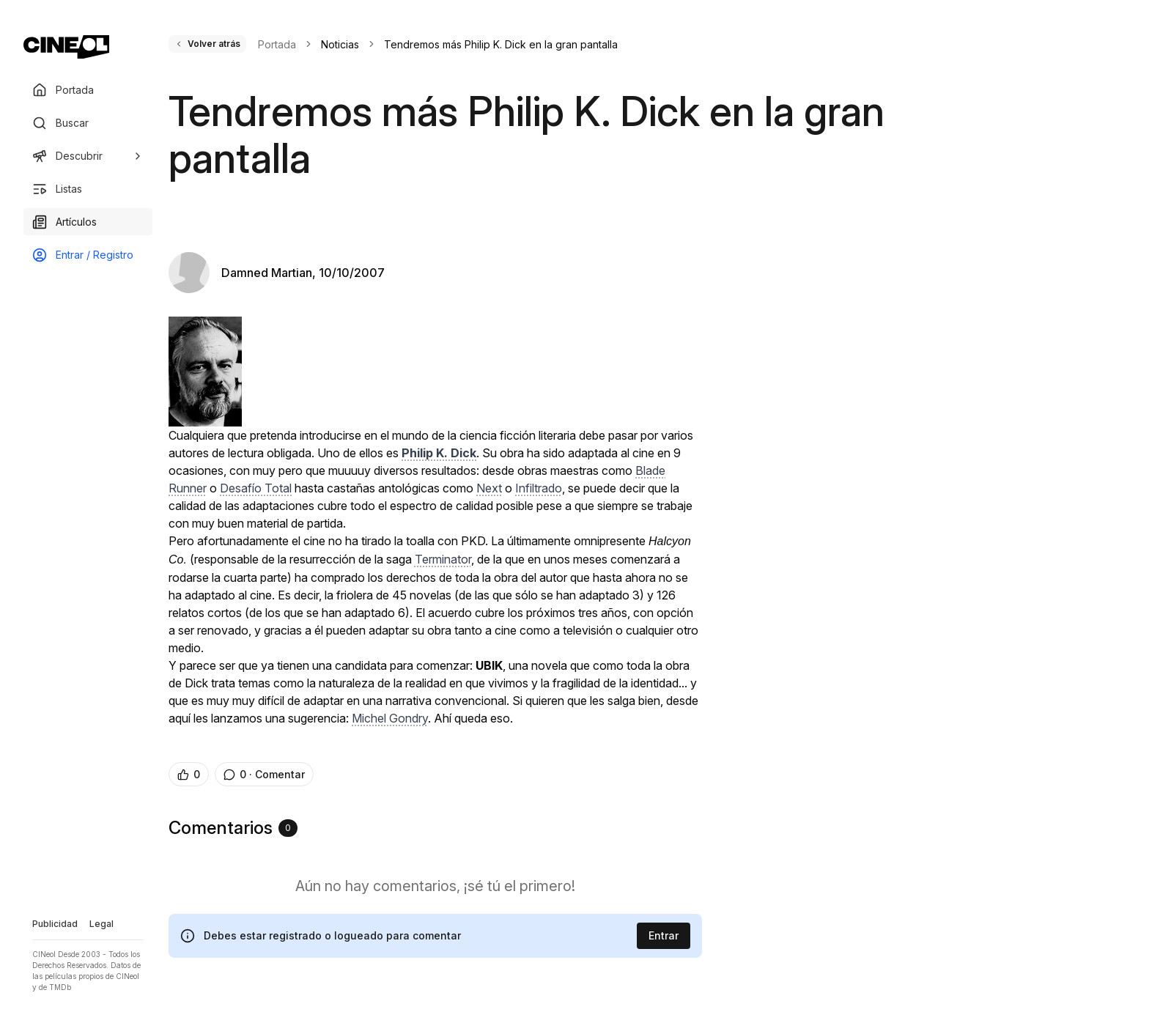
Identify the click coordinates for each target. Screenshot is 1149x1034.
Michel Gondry (390, 718)
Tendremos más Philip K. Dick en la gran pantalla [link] (501, 44)
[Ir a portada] (66, 47)
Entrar (664, 935)
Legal (101, 923)
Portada (277, 44)
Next (489, 488)
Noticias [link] (340, 44)
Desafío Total (256, 488)
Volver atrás (207, 43)
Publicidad (55, 923)
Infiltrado (538, 488)
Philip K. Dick (439, 453)
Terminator (443, 559)
